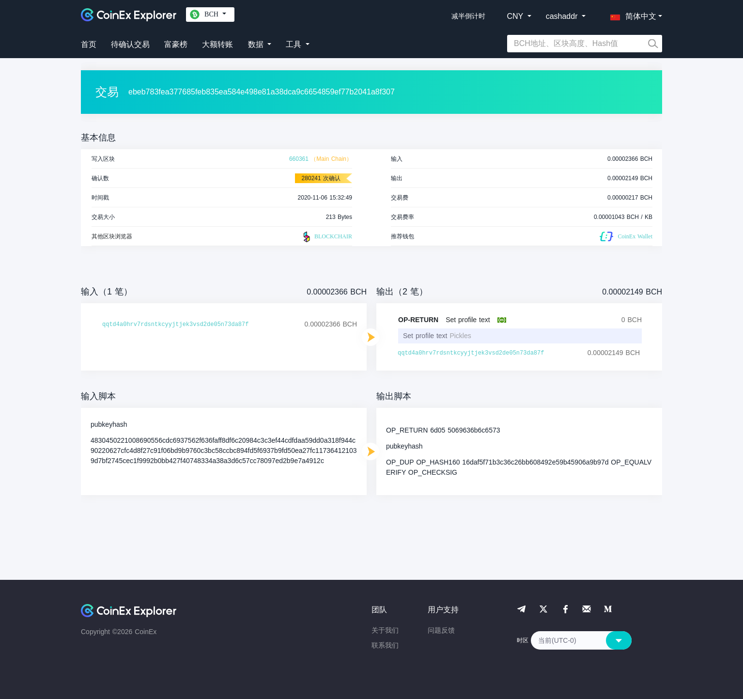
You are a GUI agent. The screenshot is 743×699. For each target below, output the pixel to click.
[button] (631, 14)
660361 (299, 158)
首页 (88, 44)
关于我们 (385, 630)
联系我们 (385, 645)
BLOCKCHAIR (326, 237)
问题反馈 (441, 630)
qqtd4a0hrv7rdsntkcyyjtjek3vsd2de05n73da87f (175, 324)
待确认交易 (130, 44)
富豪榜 (175, 44)
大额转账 (217, 44)
